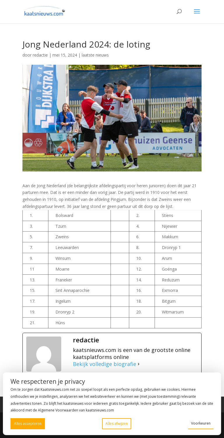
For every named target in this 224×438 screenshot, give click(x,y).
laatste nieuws (95, 55)
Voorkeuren (201, 423)
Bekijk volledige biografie (104, 364)
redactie (40, 55)
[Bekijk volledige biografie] (138, 364)
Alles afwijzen (117, 423)
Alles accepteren (27, 423)
